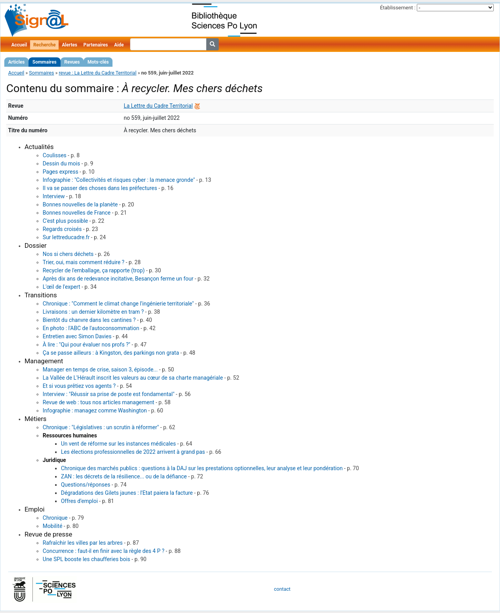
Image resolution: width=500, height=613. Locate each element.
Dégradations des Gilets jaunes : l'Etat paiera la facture (127, 493)
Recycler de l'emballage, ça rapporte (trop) (94, 270)
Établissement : (398, 8)
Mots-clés (98, 62)
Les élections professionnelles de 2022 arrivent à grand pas (133, 452)
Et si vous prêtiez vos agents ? (79, 386)
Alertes (69, 45)
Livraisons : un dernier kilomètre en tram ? (93, 312)
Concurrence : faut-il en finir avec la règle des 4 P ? (103, 551)
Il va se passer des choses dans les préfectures (100, 188)
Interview (54, 196)
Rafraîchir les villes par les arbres (83, 543)
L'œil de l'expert (61, 287)
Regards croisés (62, 229)
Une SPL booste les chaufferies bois (86, 559)
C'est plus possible (65, 221)
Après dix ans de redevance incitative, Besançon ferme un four (118, 278)
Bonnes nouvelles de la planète (80, 204)
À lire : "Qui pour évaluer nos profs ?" (86, 344)
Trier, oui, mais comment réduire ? (83, 262)
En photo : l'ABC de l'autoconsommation (91, 328)
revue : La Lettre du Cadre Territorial (97, 73)
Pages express (60, 172)
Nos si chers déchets (68, 254)
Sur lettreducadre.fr (66, 237)
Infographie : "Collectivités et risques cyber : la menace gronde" (119, 180)
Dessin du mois (61, 163)
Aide (118, 45)
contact (282, 589)
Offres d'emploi (79, 501)
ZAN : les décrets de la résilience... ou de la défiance (124, 476)
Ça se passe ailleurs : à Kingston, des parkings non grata (111, 353)
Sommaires (44, 62)
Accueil (19, 45)
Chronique (55, 518)
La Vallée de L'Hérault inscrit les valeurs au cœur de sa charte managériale (133, 378)
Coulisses (54, 155)
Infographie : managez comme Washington (95, 410)
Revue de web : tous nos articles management (98, 402)
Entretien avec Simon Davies (77, 336)
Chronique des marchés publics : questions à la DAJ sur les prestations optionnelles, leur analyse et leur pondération (202, 468)
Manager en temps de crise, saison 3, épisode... (100, 369)
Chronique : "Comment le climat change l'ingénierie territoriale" (118, 303)
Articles (16, 62)
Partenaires (96, 45)
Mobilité (52, 526)
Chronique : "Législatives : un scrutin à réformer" (101, 427)
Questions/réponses (85, 485)
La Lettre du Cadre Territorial (158, 106)
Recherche (44, 45)
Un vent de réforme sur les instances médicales (118, 444)
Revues (72, 62)
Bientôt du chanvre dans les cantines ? (89, 320)
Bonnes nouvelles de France (77, 213)
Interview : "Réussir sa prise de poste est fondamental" (108, 394)
